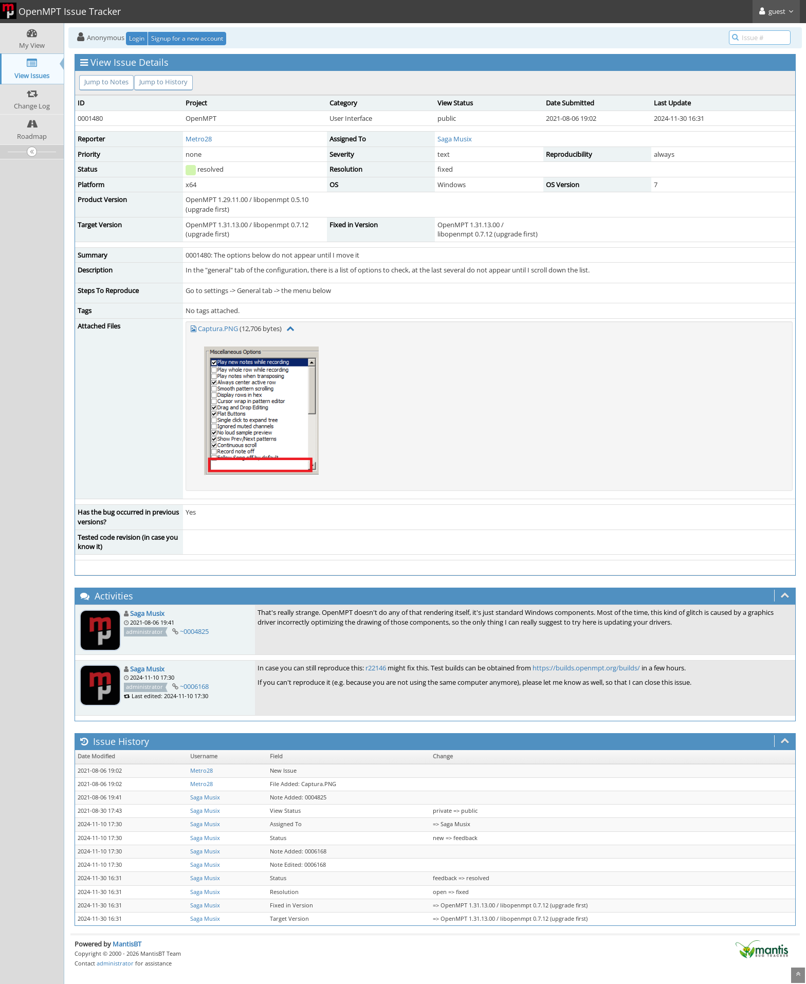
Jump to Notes (106, 81)
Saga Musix (454, 138)
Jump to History (163, 81)
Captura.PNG (218, 328)
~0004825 (194, 631)
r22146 (375, 667)
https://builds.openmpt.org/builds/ (586, 667)
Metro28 (199, 138)
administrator (115, 963)
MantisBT (127, 944)
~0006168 (194, 686)
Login (136, 38)
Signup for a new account (187, 38)
